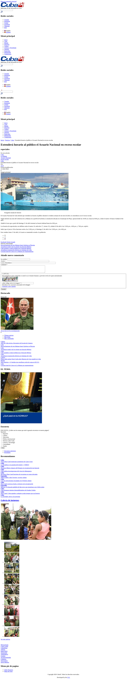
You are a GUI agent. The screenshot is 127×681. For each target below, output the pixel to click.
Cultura (6, 46)
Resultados (7, 454)
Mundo (6, 43)
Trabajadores (4, 655)
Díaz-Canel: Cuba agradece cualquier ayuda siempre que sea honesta (20, 494)
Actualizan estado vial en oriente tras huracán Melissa (16, 247)
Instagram (7, 21)
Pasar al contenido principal (8, 1)
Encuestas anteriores (10, 452)
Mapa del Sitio (8, 672)
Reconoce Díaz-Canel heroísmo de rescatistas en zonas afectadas (19, 475)
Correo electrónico (6, 263)
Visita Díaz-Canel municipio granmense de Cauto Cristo (17, 463)
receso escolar (5, 159)
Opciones (3, 433)
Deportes (6, 44)
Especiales (7, 51)
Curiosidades (6, 445)
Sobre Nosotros (8, 671)
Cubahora (3, 660)
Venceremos (4, 662)
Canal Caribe (4, 647)
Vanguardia (4, 654)
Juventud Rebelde (6, 659)
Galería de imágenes (10, 501)
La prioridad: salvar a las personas (10, 498)
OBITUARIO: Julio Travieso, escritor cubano (14, 479)
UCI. (68, 678)
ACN (2, 166)
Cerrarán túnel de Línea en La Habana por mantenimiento (17, 251)
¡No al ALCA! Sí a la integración (10, 332)
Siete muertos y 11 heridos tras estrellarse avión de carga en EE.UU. (20, 363)
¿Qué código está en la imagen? (11, 284)
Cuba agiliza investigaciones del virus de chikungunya (16, 472)
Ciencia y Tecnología (10, 47)
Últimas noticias (8, 336)
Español (7, 32)
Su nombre (4, 259)
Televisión (6, 438)
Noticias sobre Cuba (8, 442)
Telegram (7, 26)
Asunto (3, 261)
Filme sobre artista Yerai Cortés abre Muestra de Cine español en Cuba (21, 360)
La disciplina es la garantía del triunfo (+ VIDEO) (15, 466)
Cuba (5, 41)
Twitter (6, 23)
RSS (5, 27)
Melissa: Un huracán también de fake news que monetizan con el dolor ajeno (22, 488)
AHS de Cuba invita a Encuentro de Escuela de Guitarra (16, 344)
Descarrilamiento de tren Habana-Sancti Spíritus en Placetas (18, 245)
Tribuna (3, 651)
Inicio (6, 40)
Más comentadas (9, 340)
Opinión (6, 49)
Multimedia (7, 52)
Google (13, 242)
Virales (5, 447)
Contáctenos (7, 54)
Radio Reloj (4, 652)
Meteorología (4, 646)
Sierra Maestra (5, 663)
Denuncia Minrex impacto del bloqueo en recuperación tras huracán (20, 469)
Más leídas (7, 338)
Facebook (7, 24)
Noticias (7, 140)
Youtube (6, 19)
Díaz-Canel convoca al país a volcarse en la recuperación (17, 485)
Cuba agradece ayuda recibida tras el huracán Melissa (16, 248)
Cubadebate (4, 649)
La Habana (4, 156)
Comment (4, 264)
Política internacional (9, 440)
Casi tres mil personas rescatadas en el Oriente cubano (16, 482)
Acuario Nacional (6, 158)
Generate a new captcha (9, 288)
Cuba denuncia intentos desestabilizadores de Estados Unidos (18, 491)
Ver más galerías (5, 640)
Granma (3, 657)
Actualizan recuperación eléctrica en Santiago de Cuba (16, 250)
